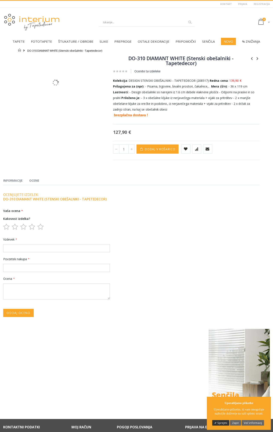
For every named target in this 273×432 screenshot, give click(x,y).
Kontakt (226, 4)
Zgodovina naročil (83, 376)
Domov (19, 50)
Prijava (242, 4)
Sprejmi (222, 423)
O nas (75, 360)
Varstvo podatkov (128, 366)
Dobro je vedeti (81, 407)
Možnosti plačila (127, 360)
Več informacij (253, 423)
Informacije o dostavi (130, 376)
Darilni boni (78, 391)
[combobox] (147, 22)
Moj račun (77, 371)
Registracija (262, 4)
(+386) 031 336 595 (17, 380)
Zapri (235, 423)
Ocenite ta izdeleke (123, 71)
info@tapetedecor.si (19, 385)
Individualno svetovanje (87, 396)
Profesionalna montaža (86, 402)
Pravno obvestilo (128, 371)
